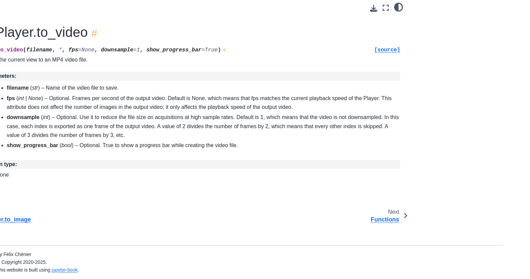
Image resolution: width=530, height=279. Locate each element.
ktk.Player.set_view (67, 190)
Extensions (47, 244)
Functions (46, 222)
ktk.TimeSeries (57, 83)
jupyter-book (195, 270)
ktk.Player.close (63, 115)
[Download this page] (373, 8)
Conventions (49, 61)
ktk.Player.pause (64, 147)
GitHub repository (55, 254)
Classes (45, 72)
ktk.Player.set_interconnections (80, 179)
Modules (45, 233)
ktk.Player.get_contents (72, 126)
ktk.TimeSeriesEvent (63, 93)
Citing (42, 22)
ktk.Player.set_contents (72, 168)
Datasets (45, 12)
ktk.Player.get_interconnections (80, 136)
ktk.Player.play (62, 158)
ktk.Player (52, 104)
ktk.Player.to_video (69, 211)
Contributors (49, 33)
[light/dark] (398, 7)
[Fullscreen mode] (385, 8)
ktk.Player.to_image (68, 201)
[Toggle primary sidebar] (133, 8)
